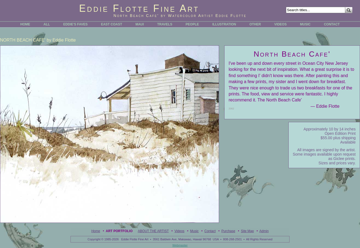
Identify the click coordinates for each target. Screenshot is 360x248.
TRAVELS (164, 24)
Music (194, 231)
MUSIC (305, 24)
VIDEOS (280, 24)
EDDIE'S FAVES (75, 24)
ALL (46, 24)
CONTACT (332, 24)
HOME (25, 24)
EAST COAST (111, 24)
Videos (179, 231)
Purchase (228, 231)
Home (95, 231)
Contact (210, 231)
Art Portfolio (119, 231)
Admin (264, 231)
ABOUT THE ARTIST (153, 231)
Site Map (247, 231)
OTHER (255, 24)
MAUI (139, 24)
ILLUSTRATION (224, 24)
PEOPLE (192, 24)
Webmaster (180, 245)
